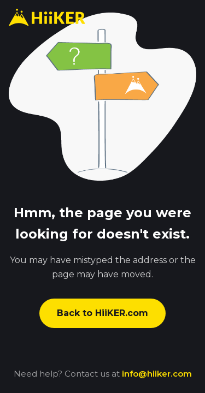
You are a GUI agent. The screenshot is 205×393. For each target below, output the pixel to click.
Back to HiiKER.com (102, 313)
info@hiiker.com (157, 373)
